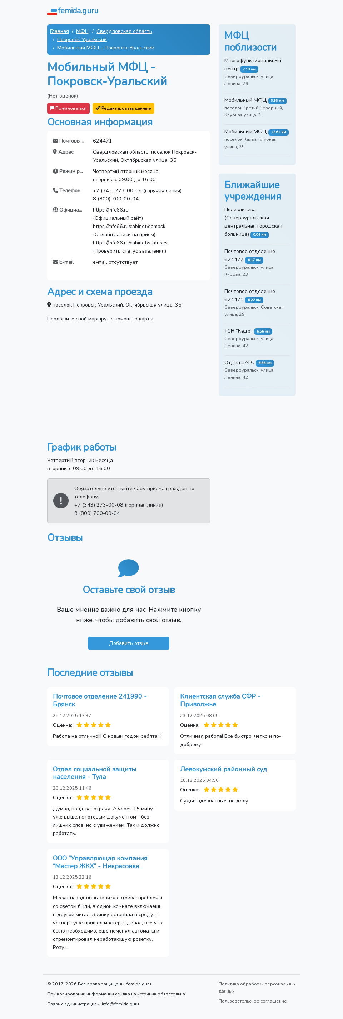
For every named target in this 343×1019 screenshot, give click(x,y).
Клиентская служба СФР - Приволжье (220, 700)
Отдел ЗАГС (239, 362)
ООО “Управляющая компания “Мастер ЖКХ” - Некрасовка (100, 862)
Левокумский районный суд (223, 769)
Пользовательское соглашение (253, 1001)
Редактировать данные (123, 108)
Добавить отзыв (129, 643)
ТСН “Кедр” (238, 330)
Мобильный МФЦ (245, 100)
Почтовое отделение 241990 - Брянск (100, 700)
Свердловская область (124, 31)
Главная (59, 31)
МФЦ (82, 31)
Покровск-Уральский (82, 39)
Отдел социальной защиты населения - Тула (94, 773)
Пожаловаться (68, 108)
